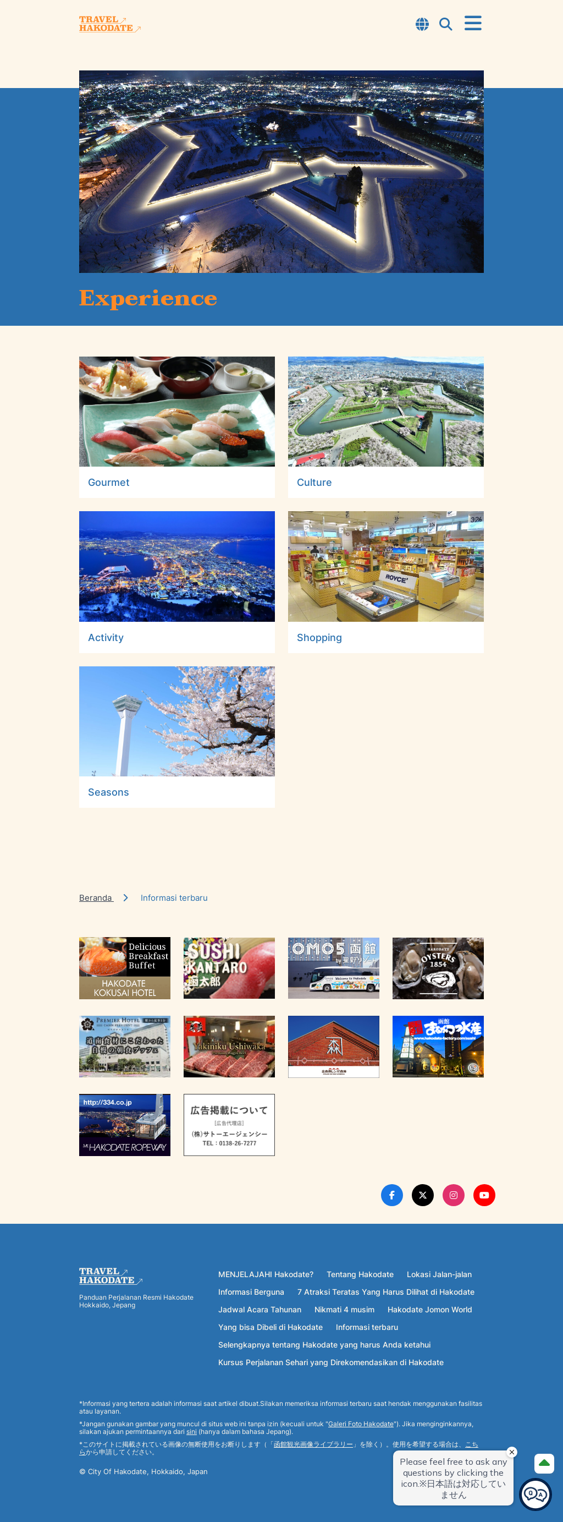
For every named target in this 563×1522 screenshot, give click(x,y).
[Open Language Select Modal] (422, 25)
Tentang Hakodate (360, 1274)
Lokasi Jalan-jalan (439, 1274)
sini (191, 1431)
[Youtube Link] (484, 1195)
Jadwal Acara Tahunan (259, 1309)
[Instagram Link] (454, 1195)
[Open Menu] (473, 23)
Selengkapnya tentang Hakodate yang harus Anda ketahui (324, 1344)
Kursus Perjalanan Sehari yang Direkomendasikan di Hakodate (331, 1362)
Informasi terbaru (367, 1327)
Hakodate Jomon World (430, 1309)
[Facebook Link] (392, 1195)
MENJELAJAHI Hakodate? (265, 1274)
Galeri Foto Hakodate (361, 1424)
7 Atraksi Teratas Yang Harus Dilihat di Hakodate (385, 1291)
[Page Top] (544, 1464)
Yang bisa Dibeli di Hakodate (270, 1327)
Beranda (96, 898)
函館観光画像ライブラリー (313, 1444)
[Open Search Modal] (446, 25)
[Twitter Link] (423, 1195)
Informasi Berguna (251, 1291)
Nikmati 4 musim (344, 1309)
